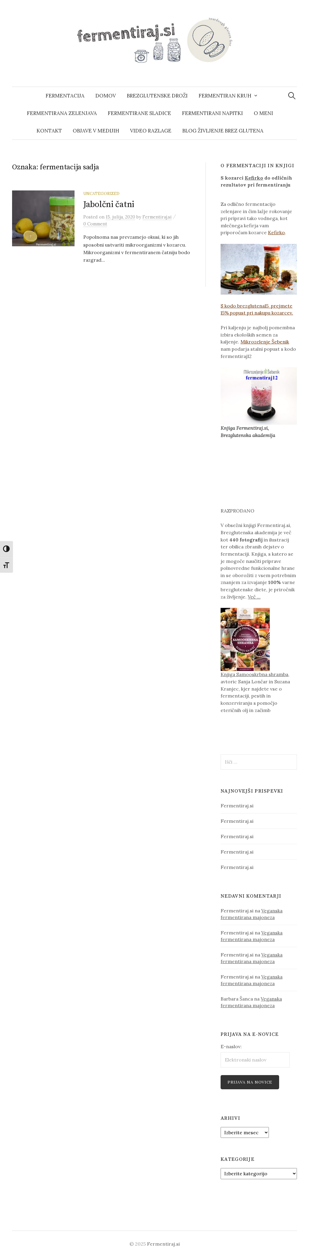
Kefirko (254, 178)
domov (105, 95)
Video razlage (150, 130)
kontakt (49, 130)
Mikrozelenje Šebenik (265, 342)
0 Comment (95, 224)
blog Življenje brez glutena (222, 130)
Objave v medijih (96, 130)
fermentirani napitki (212, 113)
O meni (263, 113)
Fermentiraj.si (237, 806)
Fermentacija (65, 95)
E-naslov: (231, 1046)
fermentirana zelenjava (62, 113)
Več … (254, 597)
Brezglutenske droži (157, 95)
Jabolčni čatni (108, 204)
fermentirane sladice (139, 113)
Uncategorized (101, 193)
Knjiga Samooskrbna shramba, (255, 674)
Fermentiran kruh (225, 95)
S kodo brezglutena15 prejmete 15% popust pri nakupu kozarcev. (259, 280)
